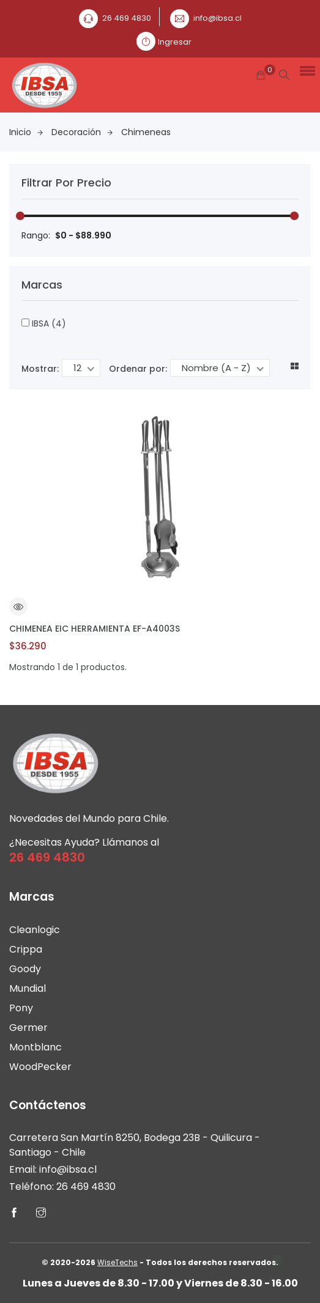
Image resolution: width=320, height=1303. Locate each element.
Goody (25, 969)
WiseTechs (117, 1262)
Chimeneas (146, 132)
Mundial (27, 988)
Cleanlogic (34, 930)
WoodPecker (40, 1067)
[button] (305, 70)
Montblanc (35, 1047)
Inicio (26, 132)
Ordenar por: (138, 369)
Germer (28, 1028)
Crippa (25, 949)
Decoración (82, 132)
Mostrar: (40, 369)
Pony (21, 1008)
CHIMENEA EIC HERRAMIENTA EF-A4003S (94, 628)
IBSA (43, 323)
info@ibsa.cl (217, 18)
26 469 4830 (126, 18)
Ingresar (175, 42)
